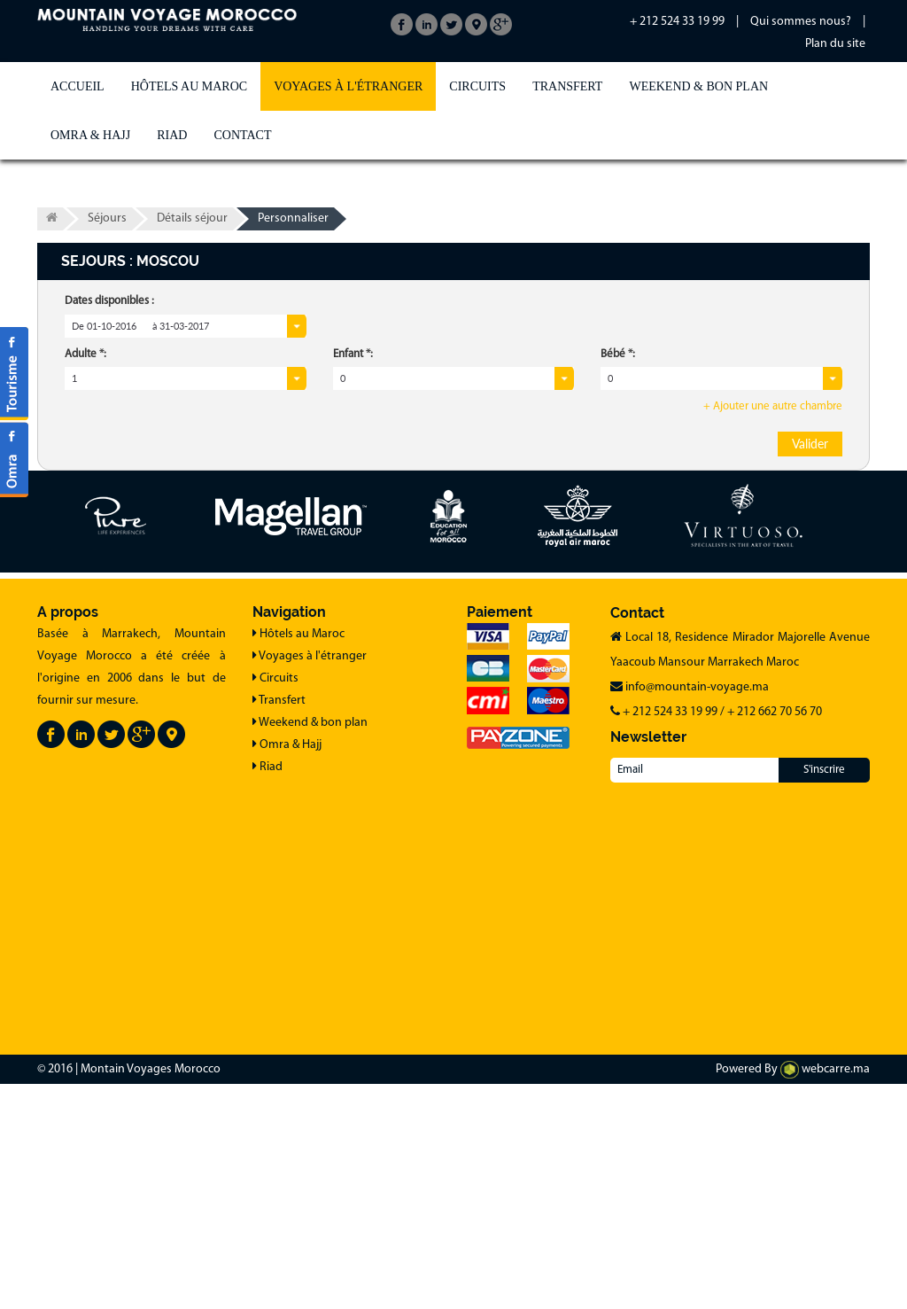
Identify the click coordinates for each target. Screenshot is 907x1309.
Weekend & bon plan (698, 86)
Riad (172, 135)
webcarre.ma (825, 1069)
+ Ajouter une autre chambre (772, 406)
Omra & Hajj (90, 135)
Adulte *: (85, 354)
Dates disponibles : (109, 301)
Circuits (477, 86)
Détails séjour (192, 218)
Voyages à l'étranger (348, 86)
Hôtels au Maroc (189, 86)
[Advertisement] (453, 911)
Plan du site (835, 44)
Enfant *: (353, 354)
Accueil (77, 86)
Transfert (567, 86)
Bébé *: (618, 354)
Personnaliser (293, 218)
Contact (242, 135)
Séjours (107, 218)
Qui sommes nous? (800, 21)
